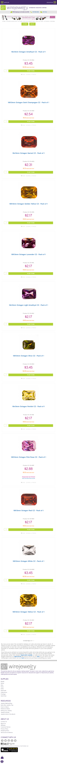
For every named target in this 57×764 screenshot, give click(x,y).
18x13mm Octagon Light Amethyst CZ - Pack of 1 (28, 305)
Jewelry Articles (5, 712)
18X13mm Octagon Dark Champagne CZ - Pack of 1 (28, 102)
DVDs (2, 688)
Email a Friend (31, 74)
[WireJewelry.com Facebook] (2, 740)
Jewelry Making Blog (6, 703)
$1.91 (28, 117)
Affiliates (3, 725)
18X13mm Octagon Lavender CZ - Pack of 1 (28, 254)
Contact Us (4, 721)
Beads (2, 681)
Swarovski (3, 690)
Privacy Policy (4, 728)
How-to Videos (5, 707)
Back (32, 24)
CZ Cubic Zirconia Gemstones (26, 21)
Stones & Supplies (11, 21)
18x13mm (52, 21)
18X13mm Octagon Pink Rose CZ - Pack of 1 (28, 457)
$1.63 (28, 219)
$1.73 (28, 168)
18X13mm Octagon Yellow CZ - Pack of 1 (28, 612)
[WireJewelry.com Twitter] (5, 740)
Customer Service (5, 727)
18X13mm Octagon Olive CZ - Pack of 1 (28, 356)
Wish (23, 74)
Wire (2, 685)
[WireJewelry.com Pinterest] (15, 740)
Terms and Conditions (7, 732)
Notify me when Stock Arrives (28, 478)
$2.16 (28, 472)
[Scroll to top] (2, 762)
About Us (3, 723)
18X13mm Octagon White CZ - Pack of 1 (28, 561)
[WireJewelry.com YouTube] (9, 740)
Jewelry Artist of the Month (8, 714)
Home (4, 21)
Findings (3, 694)
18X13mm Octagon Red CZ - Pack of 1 (28, 510)
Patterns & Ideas (5, 708)
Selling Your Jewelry (6, 710)
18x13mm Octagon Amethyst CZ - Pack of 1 (28, 52)
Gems (2, 683)
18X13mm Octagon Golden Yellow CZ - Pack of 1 (28, 204)
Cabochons (4, 692)
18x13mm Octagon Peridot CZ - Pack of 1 (28, 406)
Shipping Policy (5, 730)
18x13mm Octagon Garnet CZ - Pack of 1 (28, 153)
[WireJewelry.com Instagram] (12, 740)
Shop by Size (39, 21)
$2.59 (28, 67)
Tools (2, 687)
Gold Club (3, 696)
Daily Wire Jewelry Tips (7, 705)
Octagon (46, 21)
